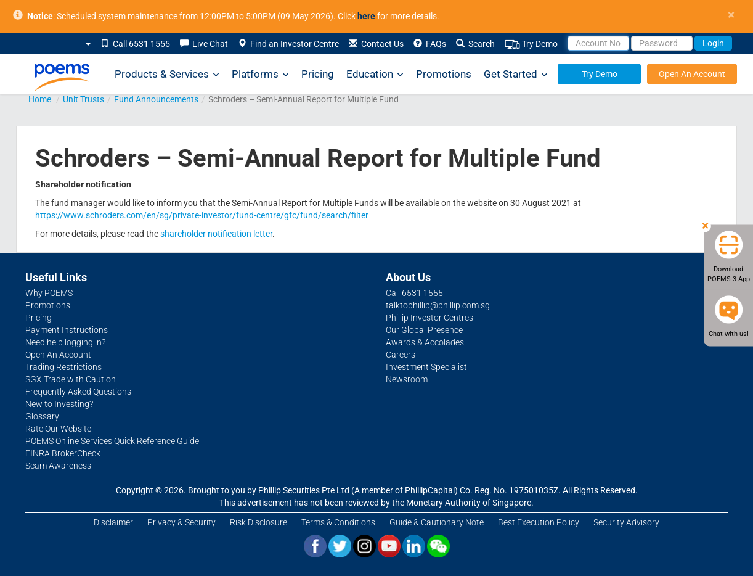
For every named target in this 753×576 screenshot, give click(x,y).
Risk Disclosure (258, 522)
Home (39, 99)
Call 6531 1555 (135, 44)
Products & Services (167, 74)
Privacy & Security (181, 522)
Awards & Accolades (425, 342)
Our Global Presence (424, 330)
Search (475, 44)
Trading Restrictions (63, 367)
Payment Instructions (66, 330)
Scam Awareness (58, 466)
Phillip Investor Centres (429, 318)
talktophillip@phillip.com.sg (438, 305)
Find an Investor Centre (288, 44)
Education (375, 74)
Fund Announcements (156, 99)
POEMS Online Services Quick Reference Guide (112, 441)
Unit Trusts (83, 99)
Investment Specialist (426, 367)
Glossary (42, 416)
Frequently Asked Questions (78, 392)
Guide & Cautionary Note (436, 522)
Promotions (443, 74)
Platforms (260, 74)
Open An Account (692, 74)
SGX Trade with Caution (70, 379)
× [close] (731, 15)
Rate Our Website (58, 429)
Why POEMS (49, 293)
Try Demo (531, 44)
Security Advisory (626, 522)
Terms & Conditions (338, 522)
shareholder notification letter (216, 234)
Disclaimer (113, 522)
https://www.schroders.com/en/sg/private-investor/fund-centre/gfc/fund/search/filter (201, 215)
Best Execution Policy (538, 522)
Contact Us (376, 44)
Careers (400, 355)
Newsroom (407, 379)
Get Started (516, 74)
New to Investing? (59, 404)
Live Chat (204, 44)
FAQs (429, 44)
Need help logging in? (65, 342)
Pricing (317, 74)
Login (713, 43)
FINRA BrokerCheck (62, 453)
